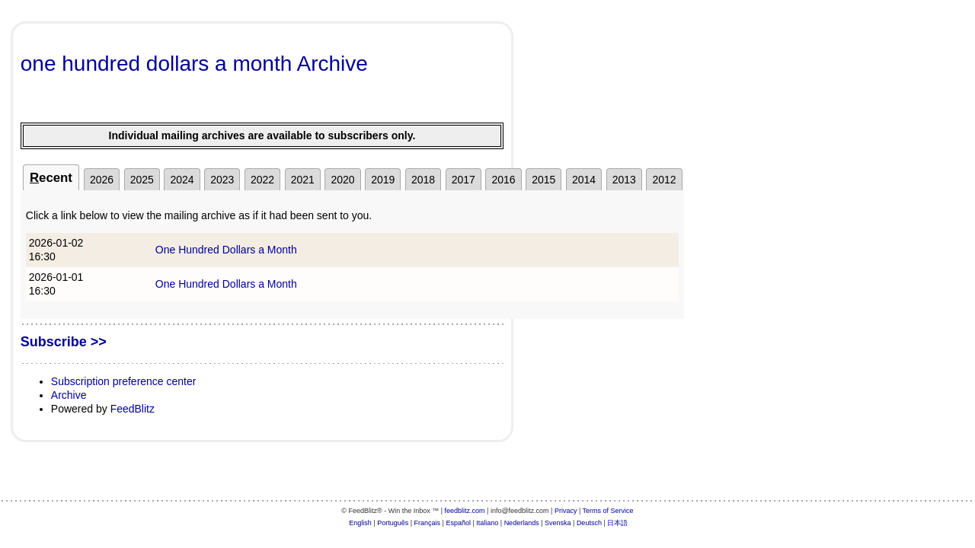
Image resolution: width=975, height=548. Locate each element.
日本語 (617, 523)
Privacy (566, 511)
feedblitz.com (465, 511)
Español (458, 523)
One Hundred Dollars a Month (226, 250)
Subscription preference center (124, 381)
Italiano (487, 523)
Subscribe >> (64, 341)
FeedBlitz (132, 409)
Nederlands (521, 523)
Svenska (558, 523)
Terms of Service (608, 511)
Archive (69, 395)
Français (427, 523)
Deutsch (589, 523)
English (360, 523)
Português (392, 523)
